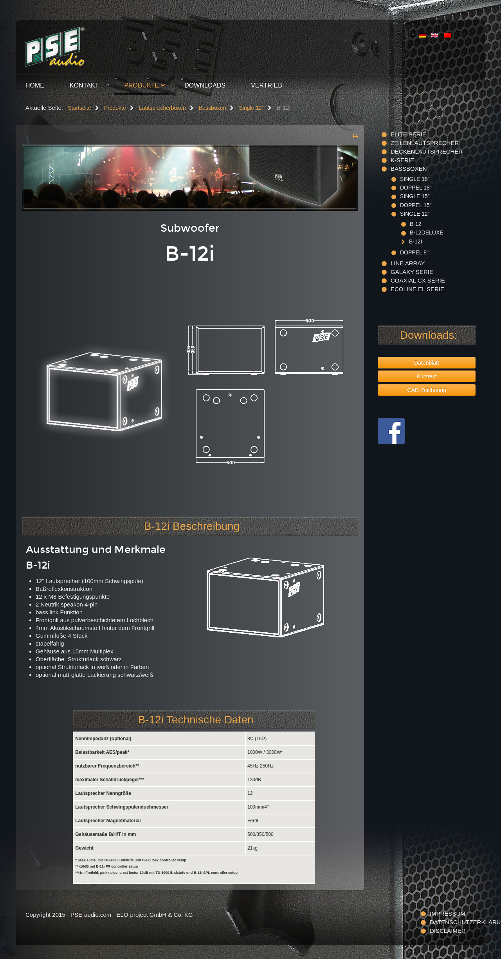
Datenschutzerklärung (453, 922)
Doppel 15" (416, 205)
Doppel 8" (414, 252)
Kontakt (84, 85)
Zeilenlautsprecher (425, 143)
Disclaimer (448, 930)
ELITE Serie (408, 134)
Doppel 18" (416, 187)
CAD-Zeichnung (426, 390)
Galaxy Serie (412, 271)
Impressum (447, 913)
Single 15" (415, 196)
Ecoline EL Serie (417, 289)
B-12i (415, 241)
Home (34, 85)
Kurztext (426, 376)
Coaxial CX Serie (418, 280)
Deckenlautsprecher (427, 151)
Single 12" (415, 214)
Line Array (408, 263)
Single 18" (415, 179)
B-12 (416, 224)
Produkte (141, 85)
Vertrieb (266, 85)
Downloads (204, 85)
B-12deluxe (426, 232)
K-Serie (402, 160)
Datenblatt (426, 363)
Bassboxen (409, 168)
